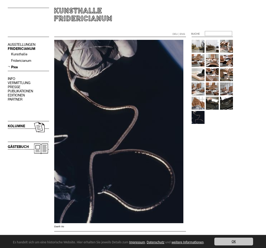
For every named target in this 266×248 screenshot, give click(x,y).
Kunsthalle (19, 54)
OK (234, 241)
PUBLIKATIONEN (20, 91)
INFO (11, 79)
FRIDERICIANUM (21, 49)
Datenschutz (155, 242)
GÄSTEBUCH (18, 147)
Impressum (137, 242)
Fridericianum (21, 61)
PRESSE (14, 87)
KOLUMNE (16, 126)
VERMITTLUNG (19, 83)
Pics (14, 67)
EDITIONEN (16, 95)
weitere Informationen (187, 242)
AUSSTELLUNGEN (21, 45)
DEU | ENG (179, 34)
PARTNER (15, 99)
